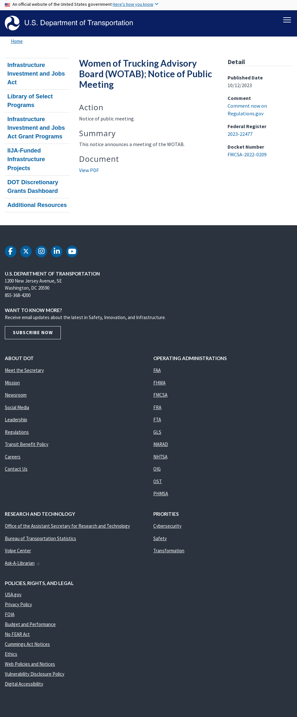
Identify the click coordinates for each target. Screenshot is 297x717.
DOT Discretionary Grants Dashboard (32, 186)
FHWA (159, 383)
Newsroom (16, 395)
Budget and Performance (30, 624)
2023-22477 (240, 134)
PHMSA (160, 493)
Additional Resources (37, 205)
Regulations (17, 432)
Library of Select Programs (30, 100)
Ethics (11, 654)
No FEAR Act (17, 634)
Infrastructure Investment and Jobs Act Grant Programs (36, 128)
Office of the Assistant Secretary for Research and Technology (67, 526)
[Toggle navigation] (287, 19)
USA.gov (13, 594)
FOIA (9, 614)
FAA (157, 370)
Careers (12, 457)
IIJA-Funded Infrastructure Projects (26, 159)
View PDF (89, 170)
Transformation (168, 551)
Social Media (17, 407)
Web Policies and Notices (30, 664)
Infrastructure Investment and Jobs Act (36, 74)
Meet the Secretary (24, 370)
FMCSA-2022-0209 (247, 154)
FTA (157, 419)
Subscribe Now (33, 332)
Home (17, 41)
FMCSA (160, 395)
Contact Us (16, 469)
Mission (12, 383)
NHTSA (160, 457)
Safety (160, 538)
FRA (157, 407)
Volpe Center (18, 551)
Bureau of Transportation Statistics (40, 538)
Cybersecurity (167, 526)
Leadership (16, 419)
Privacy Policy (18, 604)
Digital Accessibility (24, 684)
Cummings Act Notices (27, 644)
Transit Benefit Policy (26, 444)
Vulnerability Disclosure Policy (34, 674)
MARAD (160, 444)
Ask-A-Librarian (22, 563)
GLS (157, 432)
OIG (157, 469)
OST (157, 481)
